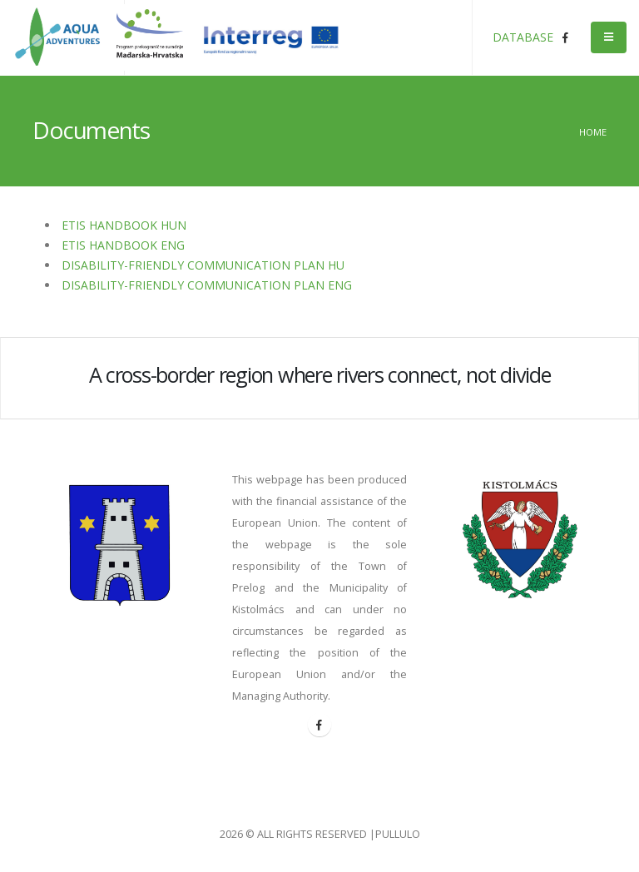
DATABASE (523, 37)
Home (593, 132)
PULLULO (397, 834)
